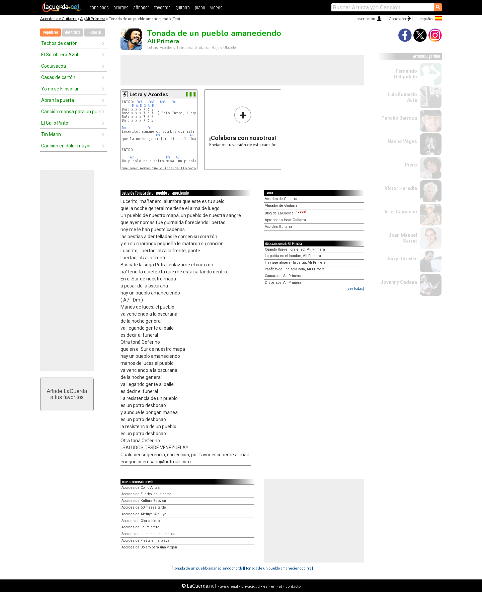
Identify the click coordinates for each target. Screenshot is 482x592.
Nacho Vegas (402, 141)
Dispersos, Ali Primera (283, 282)
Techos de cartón (59, 43)
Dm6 (151, 102)
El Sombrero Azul (59, 54)
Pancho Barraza (399, 118)
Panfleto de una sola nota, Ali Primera (295, 269)
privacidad (250, 586)
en (273, 586)
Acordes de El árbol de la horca (146, 494)
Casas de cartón (58, 77)
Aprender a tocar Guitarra (285, 220)
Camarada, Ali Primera (283, 276)
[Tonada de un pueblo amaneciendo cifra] (278, 568)
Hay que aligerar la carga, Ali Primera (295, 262)
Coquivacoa (53, 66)
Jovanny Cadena (399, 282)
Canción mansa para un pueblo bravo (71, 111)
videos (216, 8)
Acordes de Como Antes (141, 487)
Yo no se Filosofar (60, 88)
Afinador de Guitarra (281, 205)
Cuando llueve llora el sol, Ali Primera (295, 249)
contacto (293, 586)
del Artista (72, 32)
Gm (149, 128)
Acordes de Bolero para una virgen (149, 547)
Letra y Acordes (149, 94)
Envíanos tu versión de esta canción (242, 126)
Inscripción (365, 18)
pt (280, 586)
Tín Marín (51, 134)
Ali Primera (95, 18)
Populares (50, 32)
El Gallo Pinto (54, 123)
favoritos (162, 8)
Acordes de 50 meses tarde (144, 507)
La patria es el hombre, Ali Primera (293, 256)
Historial (94, 32)
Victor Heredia (401, 188)
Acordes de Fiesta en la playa (145, 540)
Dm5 (163, 102)
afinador (141, 8)
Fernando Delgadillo (405, 73)
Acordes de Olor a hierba (142, 521)
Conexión (397, 18)
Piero (411, 165)
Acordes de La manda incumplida (148, 534)
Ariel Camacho (400, 211)
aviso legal (229, 586)
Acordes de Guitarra (58, 18)
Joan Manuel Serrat (403, 238)
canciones (99, 8)
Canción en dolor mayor (66, 145)
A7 (192, 135)
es (265, 586)
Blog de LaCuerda (285, 213)
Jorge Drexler (401, 258)
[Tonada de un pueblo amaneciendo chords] (208, 568)
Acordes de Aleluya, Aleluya (144, 514)
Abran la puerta (57, 100)
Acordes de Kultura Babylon (144, 501)
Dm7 (139, 102)
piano (200, 8)
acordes (120, 8)
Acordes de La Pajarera (140, 527)
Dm (173, 102)
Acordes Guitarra (278, 226)
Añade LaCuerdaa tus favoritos (67, 394)
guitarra (182, 8)
